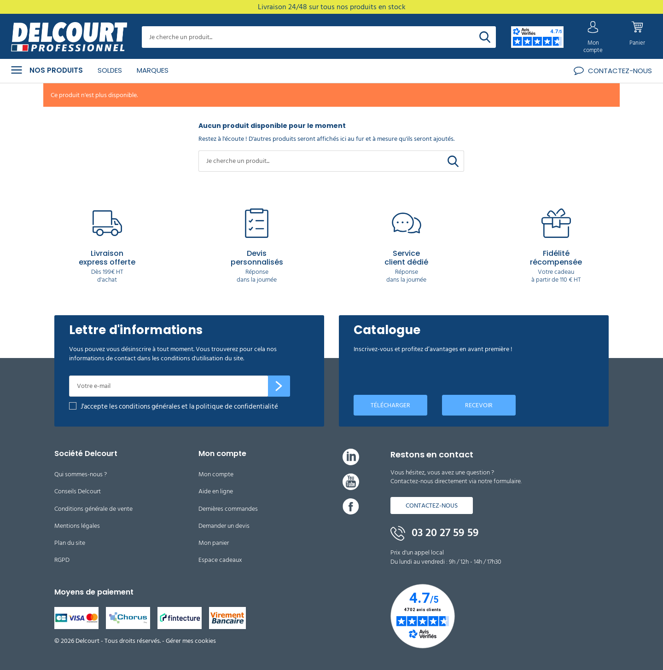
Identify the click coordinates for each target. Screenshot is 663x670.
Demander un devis (224, 525)
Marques (153, 69)
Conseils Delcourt (77, 490)
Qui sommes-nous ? (80, 473)
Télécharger (390, 404)
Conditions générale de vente (93, 507)
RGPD (62, 559)
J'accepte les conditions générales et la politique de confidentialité (179, 406)
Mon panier (213, 542)
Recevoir (479, 404)
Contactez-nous (432, 504)
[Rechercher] (485, 37)
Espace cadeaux (220, 559)
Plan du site (69, 542)
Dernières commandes (228, 507)
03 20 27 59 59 (434, 532)
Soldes (110, 69)
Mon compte (215, 473)
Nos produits (47, 69)
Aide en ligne (215, 490)
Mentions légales (77, 525)
